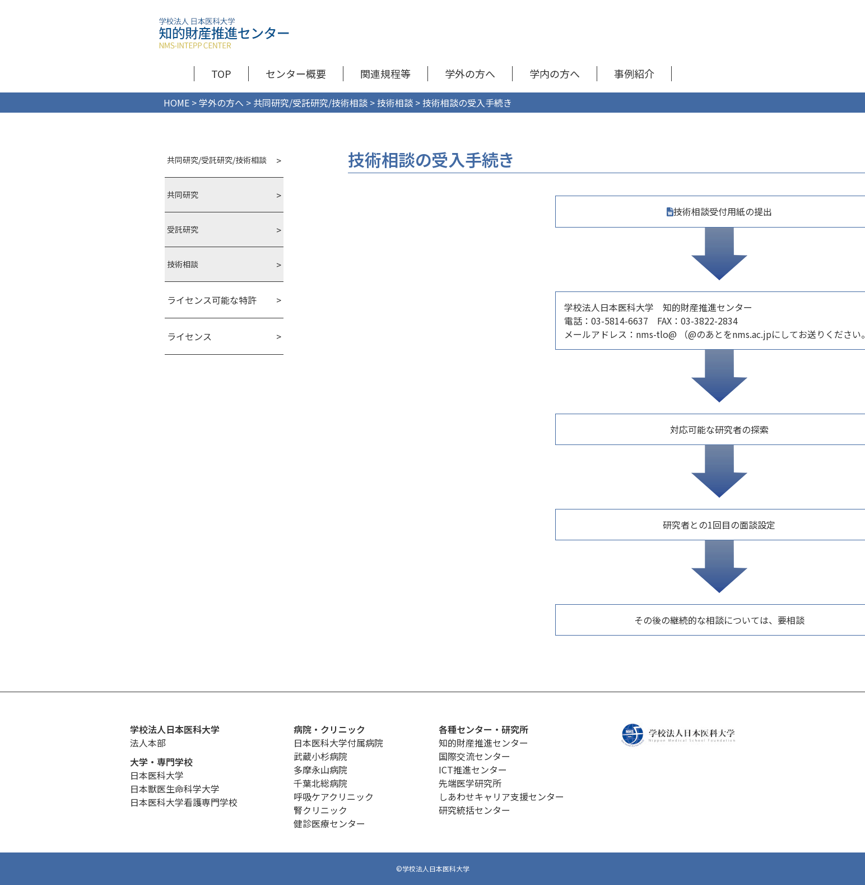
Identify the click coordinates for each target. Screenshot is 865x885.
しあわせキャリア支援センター (501, 796)
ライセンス (189, 336)
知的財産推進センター (483, 742)
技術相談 (182, 264)
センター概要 (296, 73)
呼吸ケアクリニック (334, 796)
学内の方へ (554, 73)
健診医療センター (329, 823)
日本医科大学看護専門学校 (184, 802)
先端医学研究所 (470, 783)
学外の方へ (470, 73)
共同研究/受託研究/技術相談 (217, 159)
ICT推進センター (473, 769)
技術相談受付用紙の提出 (722, 211)
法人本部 (148, 742)
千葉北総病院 (320, 783)
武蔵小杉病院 (320, 756)
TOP (221, 73)
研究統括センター (474, 810)
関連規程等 (385, 73)
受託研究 (182, 229)
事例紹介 (634, 73)
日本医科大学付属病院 (338, 742)
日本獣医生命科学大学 (175, 788)
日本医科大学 (157, 775)
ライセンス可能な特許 (212, 300)
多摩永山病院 (320, 769)
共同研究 (182, 194)
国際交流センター (474, 756)
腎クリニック (320, 810)
